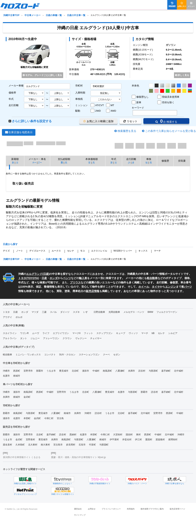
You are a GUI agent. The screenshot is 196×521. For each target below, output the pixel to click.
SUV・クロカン (67, 354)
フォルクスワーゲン (167, 312)
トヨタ (6, 312)
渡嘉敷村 (160, 439)
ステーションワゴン (89, 354)
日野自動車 (99, 312)
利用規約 (131, 509)
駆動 (77, 110)
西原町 (16, 370)
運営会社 (78, 509)
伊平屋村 (114, 439)
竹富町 (92, 444)
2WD (98, 110)
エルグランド (34, 273)
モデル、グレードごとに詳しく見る (42, 75)
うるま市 (51, 370)
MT (112, 105)
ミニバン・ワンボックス (28, 354)
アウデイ (7, 317)
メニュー (191, 4)
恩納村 (72, 434)
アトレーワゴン (51, 338)
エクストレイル (99, 250)
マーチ (157, 250)
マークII (76, 333)
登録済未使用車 (170, 96)
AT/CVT (99, 105)
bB (153, 333)
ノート (19, 250)
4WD (113, 110)
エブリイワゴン (61, 333)
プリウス (75, 282)
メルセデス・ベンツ (133, 312)
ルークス (56, 250)
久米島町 (20, 444)
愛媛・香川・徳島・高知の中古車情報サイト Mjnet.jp (78, 457)
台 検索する (166, 121)
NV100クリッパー (123, 250)
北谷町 (75, 370)
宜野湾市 (28, 370)
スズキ (76, 312)
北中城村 (178, 370)
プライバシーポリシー (111, 509)
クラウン (67, 338)
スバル (53, 312)
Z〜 (40, 162)
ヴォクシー (81, 338)
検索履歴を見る (127, 130)
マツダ (35, 312)
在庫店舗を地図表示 (19, 132)
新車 (138, 102)
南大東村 (45, 444)
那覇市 (39, 370)
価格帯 (12, 92)
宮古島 (60, 418)
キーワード (138, 107)
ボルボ (19, 317)
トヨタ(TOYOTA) (28, 278)
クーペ (106, 354)
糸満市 (131, 370)
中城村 (95, 370)
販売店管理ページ (177, 509)
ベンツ (67, 278)
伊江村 (138, 439)
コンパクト (50, 354)
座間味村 (172, 439)
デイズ (6, 250)
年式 (11, 99)
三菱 (44, 312)
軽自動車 (152, 278)
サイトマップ (80, 515)
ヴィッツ (133, 333)
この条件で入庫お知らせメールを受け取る (170, 130)
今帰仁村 (48, 418)
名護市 (6, 375)
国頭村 (129, 434)
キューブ (120, 333)
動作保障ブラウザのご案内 (152, 509)
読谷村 (141, 370)
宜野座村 (30, 439)
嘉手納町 (166, 370)
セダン (116, 354)
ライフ (45, 333)
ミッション (81, 105)
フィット (88, 333)
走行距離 (14, 105)
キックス (143, 250)
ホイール (143, 286)
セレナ (70, 250)
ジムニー (35, 338)
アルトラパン (10, 338)
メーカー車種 (16, 85)
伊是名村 (126, 439)
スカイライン (10, 333)
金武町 (27, 397)
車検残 (79, 99)
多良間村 (70, 444)
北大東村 (32, 444)
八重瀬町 (120, 370)
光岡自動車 (114, 312)
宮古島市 (58, 444)
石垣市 (82, 444)
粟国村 (148, 439)
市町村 (79, 85)
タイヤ (156, 286)
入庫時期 (80, 92)
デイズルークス (37, 250)
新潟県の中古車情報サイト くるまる (21, 457)
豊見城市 (63, 370)
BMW (150, 312)
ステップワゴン (104, 333)
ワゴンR (24, 333)
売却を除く (168, 102)
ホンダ (54, 278)
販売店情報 (92, 291)
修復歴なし (142, 96)
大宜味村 (117, 434)
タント (23, 338)
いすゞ (86, 312)
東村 (138, 434)
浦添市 (85, 370)
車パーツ (186, 286)
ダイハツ (64, 312)
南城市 (16, 375)
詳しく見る (182, 75)
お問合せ (92, 509)
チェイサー (96, 338)
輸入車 (83, 278)
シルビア (172, 333)
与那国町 (104, 444)
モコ (82, 250)
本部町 (27, 418)
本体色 (135, 85)
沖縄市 (6, 370)
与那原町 (153, 370)
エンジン (170, 286)
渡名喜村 (7, 444)
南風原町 (107, 370)
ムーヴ (35, 333)
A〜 (34, 162)
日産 (46, 273)
